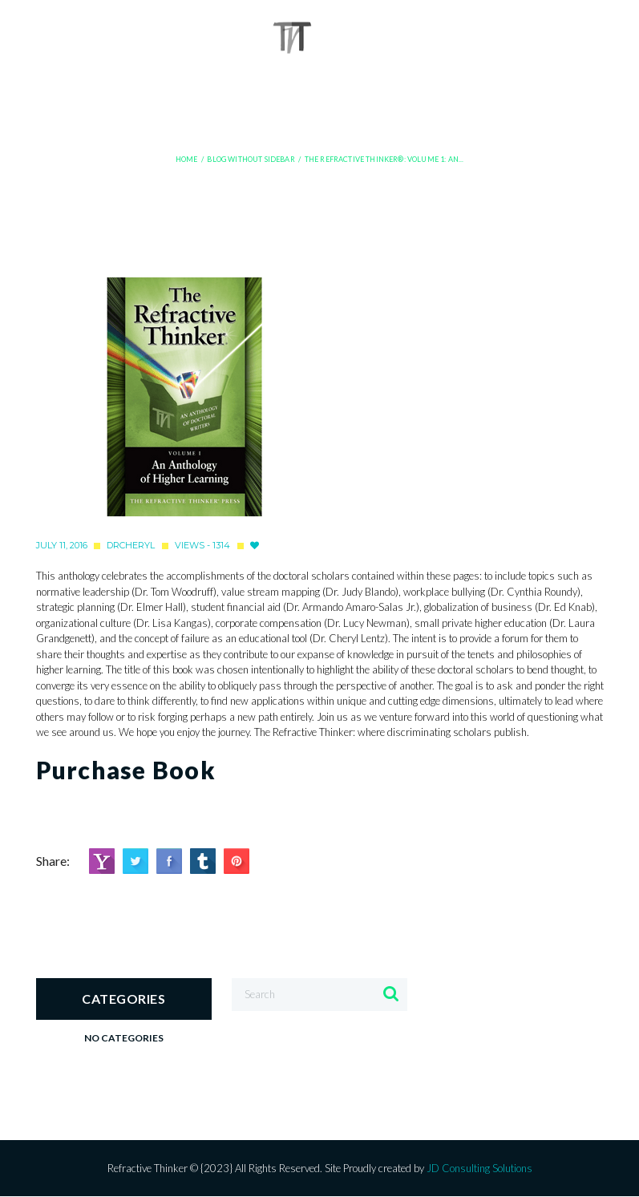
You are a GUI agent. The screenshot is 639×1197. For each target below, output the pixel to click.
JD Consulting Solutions (479, 1168)
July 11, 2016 (61, 545)
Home (187, 160)
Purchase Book (126, 769)
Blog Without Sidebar (250, 160)
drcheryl (131, 545)
